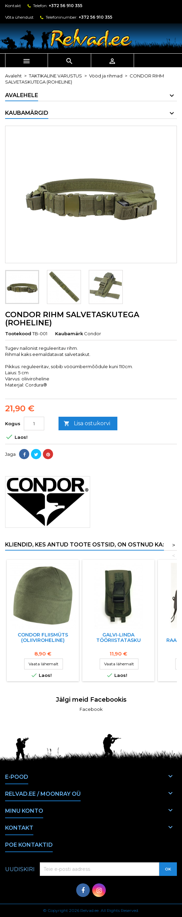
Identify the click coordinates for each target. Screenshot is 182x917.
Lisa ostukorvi (87, 423)
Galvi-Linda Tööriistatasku (118, 637)
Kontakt (13, 5)
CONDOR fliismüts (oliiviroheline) (43, 637)
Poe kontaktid (29, 845)
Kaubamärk (69, 333)
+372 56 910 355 (65, 5)
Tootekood (18, 333)
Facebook (91, 709)
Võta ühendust (19, 17)
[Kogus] (34, 423)
